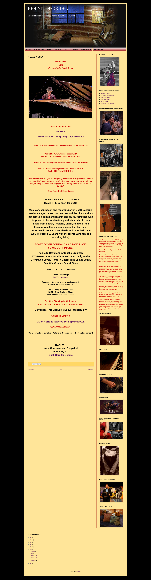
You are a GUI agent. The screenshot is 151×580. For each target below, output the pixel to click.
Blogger (78, 571)
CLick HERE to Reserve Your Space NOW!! (61, 321)
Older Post (90, 369)
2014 (31, 546)
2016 (31, 542)
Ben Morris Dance (105, 93)
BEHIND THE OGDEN (48, 8)
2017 (31, 540)
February (33, 560)
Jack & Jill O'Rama (105, 97)
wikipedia (60, 131)
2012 (31, 563)
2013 (31, 549)
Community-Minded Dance (107, 95)
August (33, 551)
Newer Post (31, 369)
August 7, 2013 (34, 555)
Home (60, 369)
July (32, 553)
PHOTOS (67, 49)
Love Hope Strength (105, 99)
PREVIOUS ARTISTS (54, 49)
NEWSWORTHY (86, 49)
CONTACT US (98, 49)
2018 (31, 537)
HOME (28, 49)
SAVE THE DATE (38, 49)
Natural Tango (104, 101)
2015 (31, 544)
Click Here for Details (61, 355)
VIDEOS (75, 49)
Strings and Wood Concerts (107, 103)
